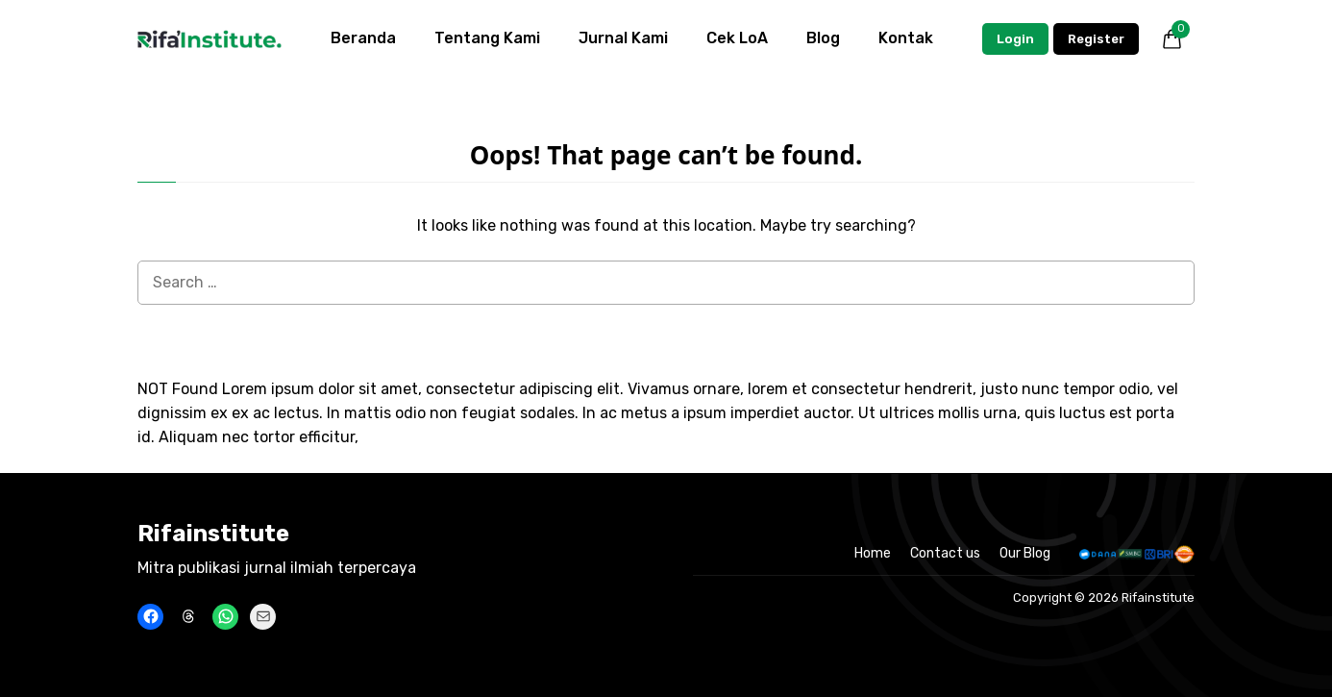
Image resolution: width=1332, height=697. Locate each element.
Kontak (905, 38)
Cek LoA (737, 38)
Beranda (363, 38)
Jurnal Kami (623, 38)
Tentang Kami (487, 38)
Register (1096, 39)
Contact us (945, 553)
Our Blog (1024, 553)
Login (1015, 39)
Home (872, 553)
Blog (823, 38)
